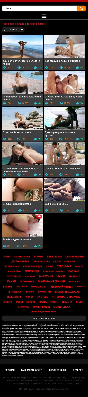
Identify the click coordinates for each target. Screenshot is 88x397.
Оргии (6, 256)
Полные (73, 271)
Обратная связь (58, 370)
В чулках (14, 291)
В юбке (49, 266)
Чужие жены (38, 287)
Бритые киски (49, 302)
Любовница (32, 271)
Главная (10, 370)
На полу (74, 276)
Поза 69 (29, 297)
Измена (67, 302)
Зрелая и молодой (32, 266)
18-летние (46, 276)
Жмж (79, 302)
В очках (81, 287)
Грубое (7, 286)
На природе (23, 307)
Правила (78, 370)
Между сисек (61, 307)
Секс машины (74, 256)
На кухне (30, 276)
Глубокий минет (61, 286)
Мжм (19, 302)
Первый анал (11, 266)
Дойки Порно (35, 389)
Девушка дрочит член (43, 311)
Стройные (64, 266)
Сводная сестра (41, 261)
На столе (42, 297)
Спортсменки (22, 256)
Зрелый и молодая (67, 291)
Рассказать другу (31, 370)
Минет (61, 276)
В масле (79, 266)
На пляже (74, 281)
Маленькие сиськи (51, 281)
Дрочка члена (20, 261)
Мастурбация (41, 307)
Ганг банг (69, 261)
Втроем (38, 256)
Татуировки (27, 281)
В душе (57, 261)
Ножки (30, 302)
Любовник (14, 296)
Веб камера (54, 256)
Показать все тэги (44, 318)
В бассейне (14, 271)
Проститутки (14, 276)
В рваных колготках (54, 271)
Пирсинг (30, 292)
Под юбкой (22, 287)
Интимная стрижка (66, 296)
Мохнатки (44, 291)
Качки (11, 281)
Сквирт (7, 302)
